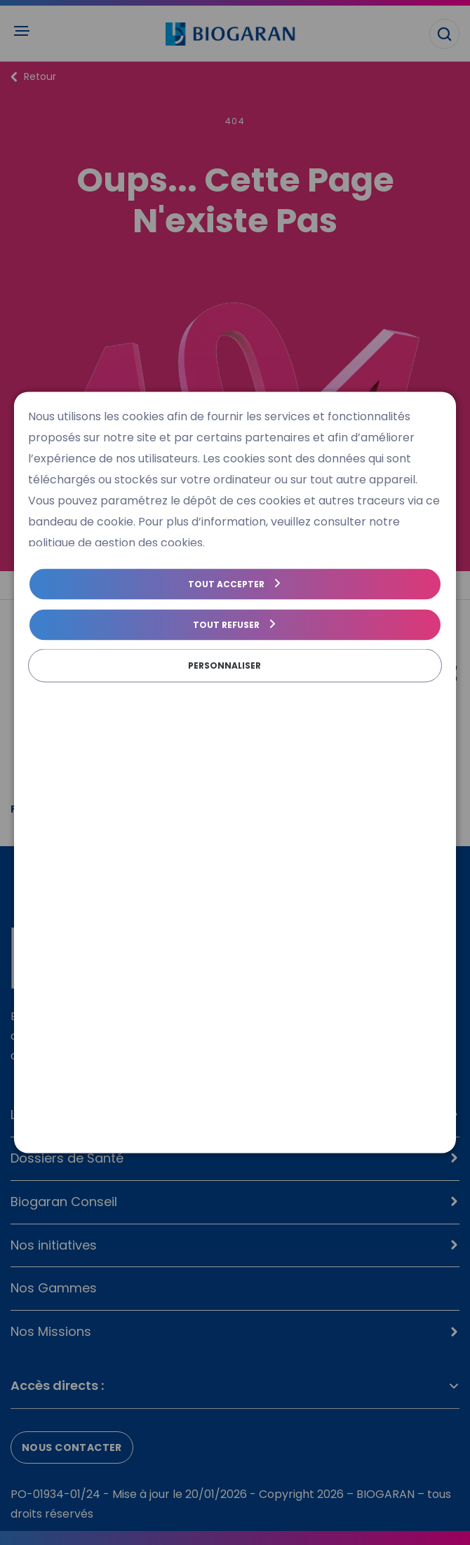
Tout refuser (226, 625)
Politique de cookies (75, 692)
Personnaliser (224, 665)
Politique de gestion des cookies (214, 692)
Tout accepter (226, 584)
